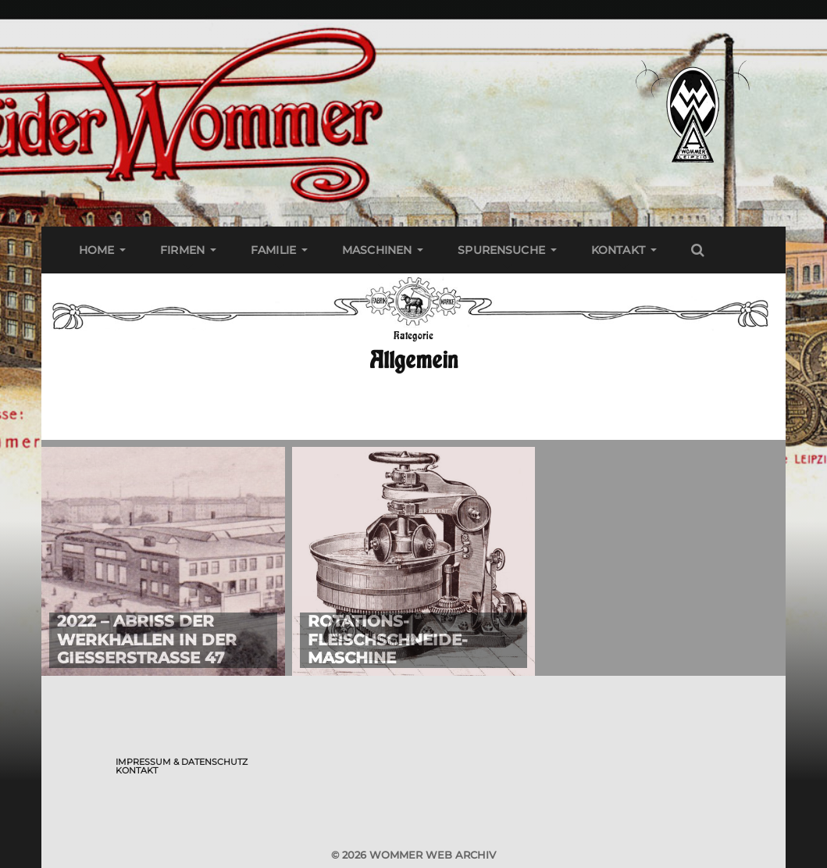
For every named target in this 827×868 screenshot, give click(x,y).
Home (97, 250)
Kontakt (618, 250)
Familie (273, 250)
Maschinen (377, 250)
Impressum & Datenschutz (182, 761)
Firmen (182, 250)
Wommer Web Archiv (432, 854)
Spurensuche (501, 250)
